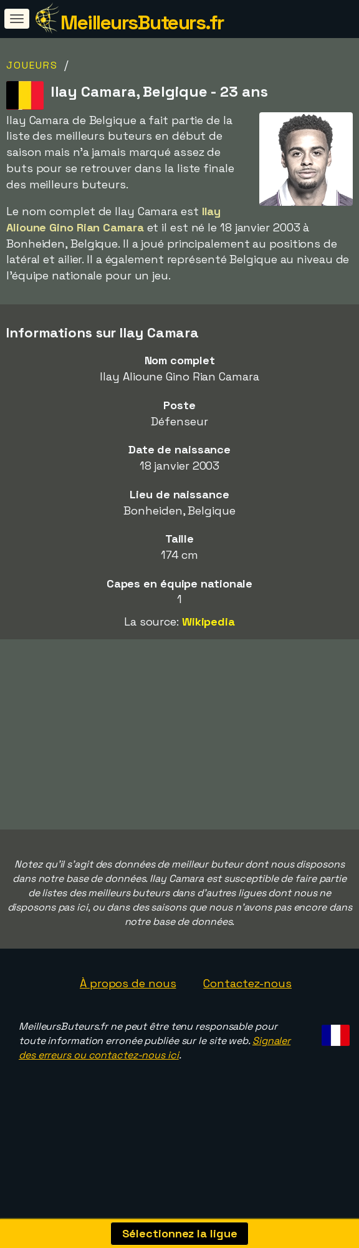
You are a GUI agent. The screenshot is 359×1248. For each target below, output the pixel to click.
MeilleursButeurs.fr (142, 22)
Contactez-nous (247, 1007)
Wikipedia (208, 621)
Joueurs (32, 65)
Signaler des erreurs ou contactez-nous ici (154, 1072)
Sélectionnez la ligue (179, 1233)
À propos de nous (128, 1007)
